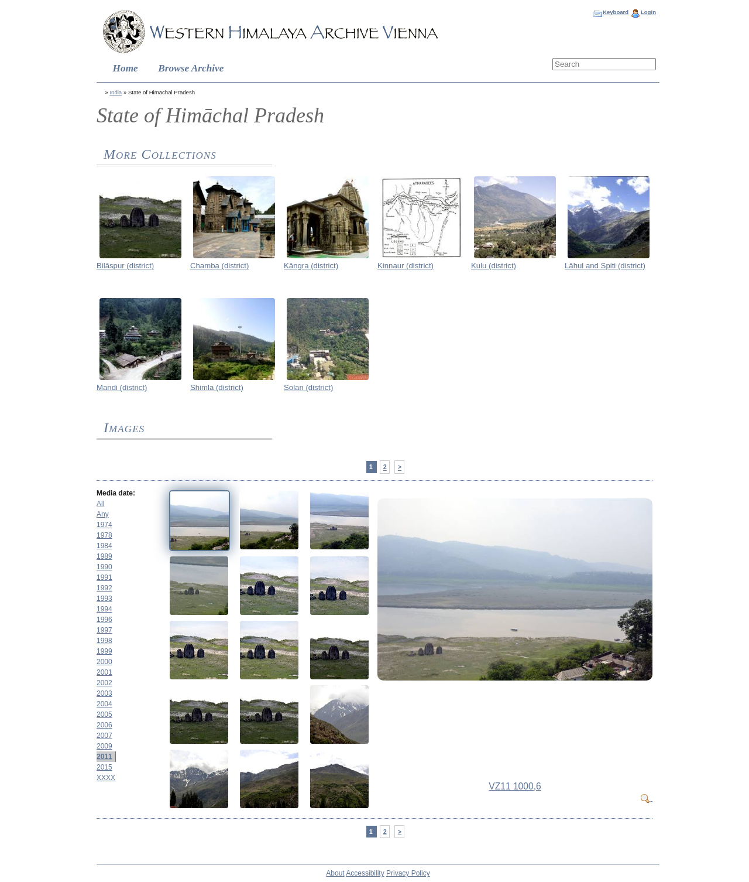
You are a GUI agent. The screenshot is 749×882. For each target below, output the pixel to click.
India (115, 92)
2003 (104, 693)
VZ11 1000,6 (515, 786)
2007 (104, 735)
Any (103, 514)
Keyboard (615, 12)
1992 (104, 588)
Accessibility (365, 873)
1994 (104, 609)
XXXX (106, 778)
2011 (104, 757)
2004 (104, 704)
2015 (104, 767)
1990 (104, 567)
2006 (104, 725)
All (100, 504)
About (335, 873)
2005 (104, 714)
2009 (104, 746)
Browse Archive (191, 68)
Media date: (116, 493)
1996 (104, 620)
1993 (104, 598)
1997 (104, 630)
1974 (104, 525)
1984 (104, 546)
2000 (104, 662)
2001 (104, 672)
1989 (104, 556)
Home (125, 68)
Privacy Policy (408, 873)
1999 (104, 651)
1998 (104, 641)
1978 (104, 535)
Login (648, 12)
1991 (104, 577)
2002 (104, 683)
